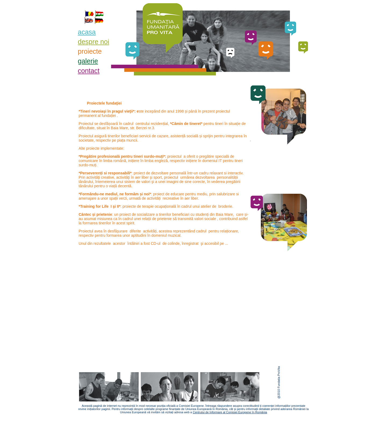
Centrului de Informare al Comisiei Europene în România (230, 412)
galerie (88, 61)
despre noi (93, 41)
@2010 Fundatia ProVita (278, 382)
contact (89, 70)
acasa (87, 32)
